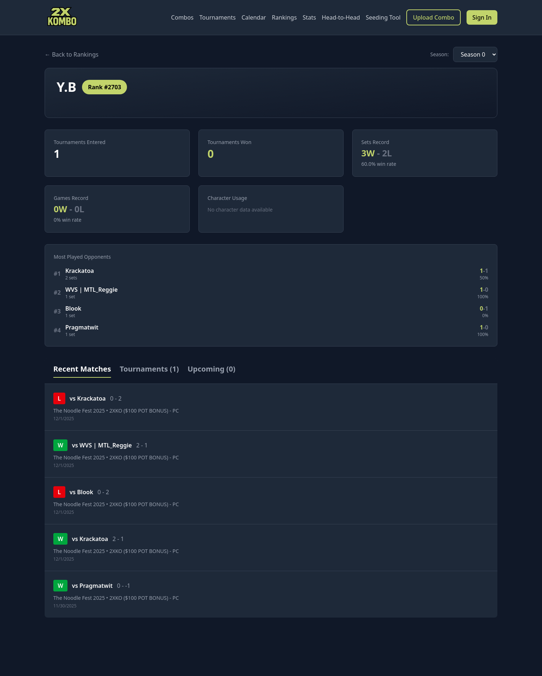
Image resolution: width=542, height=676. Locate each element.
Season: (439, 54)
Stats (309, 17)
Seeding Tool (383, 17)
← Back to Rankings (71, 54)
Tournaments (218, 17)
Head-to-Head (341, 17)
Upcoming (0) (211, 369)
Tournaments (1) (149, 369)
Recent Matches (82, 369)
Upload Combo (433, 17)
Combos (182, 17)
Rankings (284, 17)
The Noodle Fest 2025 (79, 410)
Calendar (254, 17)
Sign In (482, 17)
